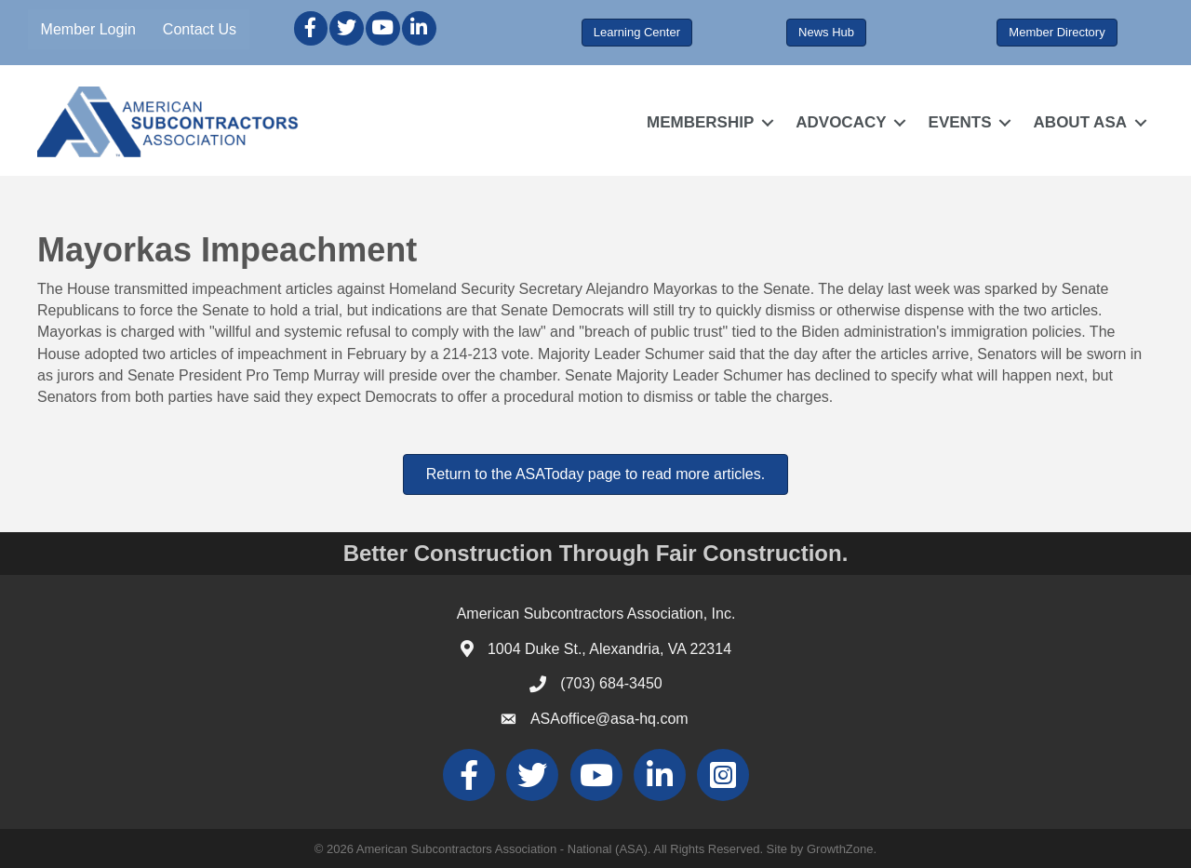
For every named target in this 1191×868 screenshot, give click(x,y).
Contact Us (199, 29)
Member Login (88, 29)
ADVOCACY (841, 122)
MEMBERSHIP (700, 122)
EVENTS (960, 122)
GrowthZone (840, 849)
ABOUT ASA (1080, 122)
